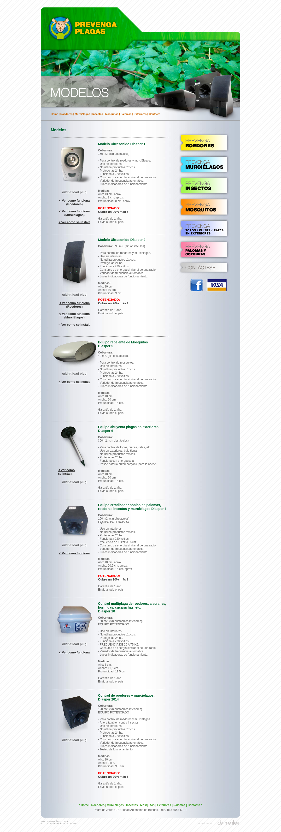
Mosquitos (111, 114)
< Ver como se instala (74, 222)
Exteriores (140, 114)
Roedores (66, 114)
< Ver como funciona (74, 200)
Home (54, 114)
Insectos (97, 114)
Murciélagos (82, 114)
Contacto (154, 114)
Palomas (126, 114)
